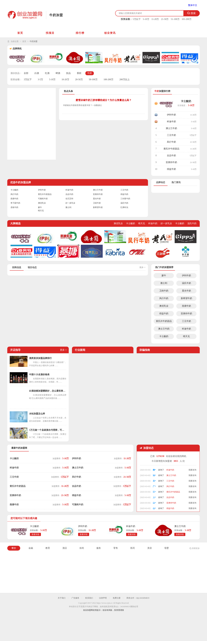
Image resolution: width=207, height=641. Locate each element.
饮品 (68, 73)
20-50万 (79, 79)
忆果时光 (124, 207)
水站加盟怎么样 (37, 413)
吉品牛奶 (171, 155)
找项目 (50, 33)
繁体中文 (192, 5)
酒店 (64, 548)
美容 (149, 548)
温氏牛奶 (124, 203)
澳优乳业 (42, 203)
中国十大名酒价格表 (39, 374)
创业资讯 (110, 33)
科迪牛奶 (171, 121)
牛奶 (89, 73)
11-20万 (155, 19)
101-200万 (186, 19)
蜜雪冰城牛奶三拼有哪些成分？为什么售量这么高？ (103, 100)
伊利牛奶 (171, 115)
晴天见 (41, 210)
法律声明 (103, 598)
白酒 (36, 73)
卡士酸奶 (186, 101)
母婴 (166, 548)
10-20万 (65, 79)
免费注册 (116, 598)
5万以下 (137, 19)
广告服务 (75, 598)
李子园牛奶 (15, 203)
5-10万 (146, 19)
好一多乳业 (70, 203)
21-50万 (165, 19)
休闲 (81, 548)
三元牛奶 (171, 135)
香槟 (79, 73)
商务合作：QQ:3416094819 (137, 598)
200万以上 (125, 79)
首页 (20, 33)
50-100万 (93, 79)
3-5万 (40, 79)
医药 (132, 548)
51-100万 (175, 19)
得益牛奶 (171, 169)
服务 (98, 548)
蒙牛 (40, 207)
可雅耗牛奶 (43, 198)
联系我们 (89, 598)
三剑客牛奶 (125, 198)
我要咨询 (192, 469)
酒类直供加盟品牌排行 (40, 358)
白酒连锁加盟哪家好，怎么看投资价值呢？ (47, 391)
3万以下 (28, 79)
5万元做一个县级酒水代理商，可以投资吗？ (47, 430)
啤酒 (58, 73)
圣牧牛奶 (14, 207)
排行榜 (80, 33)
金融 (30, 548)
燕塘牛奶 (14, 198)
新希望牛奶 (98, 207)
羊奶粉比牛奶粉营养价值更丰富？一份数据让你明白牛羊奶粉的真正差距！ (82, 105)
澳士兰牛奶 (171, 128)
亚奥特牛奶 (171, 162)
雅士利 (68, 207)
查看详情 (35, 534)
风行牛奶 (171, 142)
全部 (26, 73)
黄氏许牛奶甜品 (171, 149)
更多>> (142, 267)
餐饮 (13, 548)
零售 (115, 548)
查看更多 (196, 548)
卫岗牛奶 (97, 203)
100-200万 (108, 79)
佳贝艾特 (69, 198)
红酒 (47, 73)
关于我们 (61, 598)
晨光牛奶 (97, 198)
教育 (47, 548)
